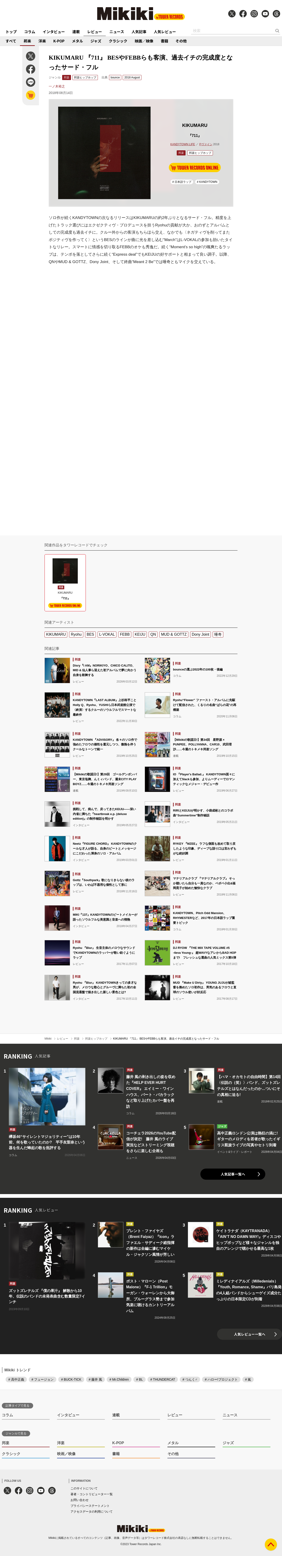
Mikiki (48, 1038)
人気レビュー (165, 31)
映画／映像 (144, 41)
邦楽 (27, 41)
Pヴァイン (205, 144)
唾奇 (218, 634)
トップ (11, 31)
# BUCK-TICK (71, 1379)
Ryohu (76, 634)
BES (90, 634)
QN (153, 634)
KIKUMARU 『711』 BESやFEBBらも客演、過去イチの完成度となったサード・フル (166, 1038)
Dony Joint (200, 634)
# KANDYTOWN (207, 182)
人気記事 (138, 31)
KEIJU (140, 634)
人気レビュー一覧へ (249, 1334)
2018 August (132, 77)
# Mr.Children (119, 1379)
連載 (76, 31)
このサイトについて (84, 1488)
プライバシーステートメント (90, 1505)
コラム (29, 31)
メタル (77, 41)
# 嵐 (248, 1379)
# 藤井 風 (95, 1379)
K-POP (58, 41)
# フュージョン (43, 1379)
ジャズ (95, 41)
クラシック (118, 41)
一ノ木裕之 (57, 86)
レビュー (94, 31)
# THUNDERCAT (162, 1379)
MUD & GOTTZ (173, 634)
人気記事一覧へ (233, 1174)
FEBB (125, 634)
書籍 (164, 41)
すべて (11, 41)
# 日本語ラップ (181, 182)
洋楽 (42, 41)
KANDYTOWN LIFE (182, 144)
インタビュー (54, 31)
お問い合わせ (79, 1499)
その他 (181, 41)
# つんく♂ (190, 1379)
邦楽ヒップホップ (85, 77)
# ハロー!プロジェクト (221, 1379)
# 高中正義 (16, 1379)
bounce (115, 77)
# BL (139, 1379)
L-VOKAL (107, 634)
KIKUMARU (56, 634)
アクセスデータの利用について (91, 1511)
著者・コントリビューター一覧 (91, 1494)
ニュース (116, 31)
